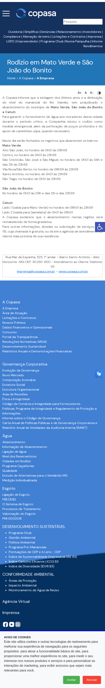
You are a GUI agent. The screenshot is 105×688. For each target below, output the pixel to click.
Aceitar (71, 679)
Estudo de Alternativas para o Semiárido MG (34, 475)
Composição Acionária (19, 380)
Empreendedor (27, 41)
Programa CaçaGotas (18, 466)
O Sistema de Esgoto (17, 504)
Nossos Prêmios (14, 323)
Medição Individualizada (19, 480)
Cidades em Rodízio (16, 461)
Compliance (12, 36)
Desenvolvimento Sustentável (24, 346)
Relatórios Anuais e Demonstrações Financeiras (37, 351)
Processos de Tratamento (21, 509)
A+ (79, 93)
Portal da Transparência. (20, 337)
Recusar (92, 679)
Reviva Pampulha (77, 41)
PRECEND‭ (9, 499)
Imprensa (94, 36)
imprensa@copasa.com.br (36, 271)
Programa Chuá (52, 41)
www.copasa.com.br (73, 271)
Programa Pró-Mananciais (28, 547)
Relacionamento (69, 32)
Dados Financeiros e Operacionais (27, 327)
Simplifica (31, 32)
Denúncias (47, 32)
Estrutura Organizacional (20, 389)
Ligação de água (14, 452)
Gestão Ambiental (22, 538)
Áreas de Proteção (23, 581)
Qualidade (9, 471)
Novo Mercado (13, 375)
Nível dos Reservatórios (19, 456)
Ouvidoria (15, 32)
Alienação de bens (36, 36)
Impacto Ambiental (23, 585)
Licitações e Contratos (69, 36)
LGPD (10, 41)
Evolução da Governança (20, 370)
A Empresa (10, 308)
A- (92, 93)
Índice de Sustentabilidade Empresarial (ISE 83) (43, 557)
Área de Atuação (14, 313)
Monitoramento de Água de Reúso (34, 590)
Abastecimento (13, 442)
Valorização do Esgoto (19, 514)
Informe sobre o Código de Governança (31, 418)
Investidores (92, 32)
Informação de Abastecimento (24, 447)
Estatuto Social (13, 385)
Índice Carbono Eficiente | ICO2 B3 (33, 561)
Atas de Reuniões (15, 394)
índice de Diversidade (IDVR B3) (31, 566)
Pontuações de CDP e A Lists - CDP (35, 552)
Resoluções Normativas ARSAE (24, 342)
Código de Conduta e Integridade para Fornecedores (41, 404)
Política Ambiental (22, 542)
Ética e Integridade (16, 399)
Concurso (9, 332)
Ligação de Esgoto (16, 495)
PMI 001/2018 (12, 518)
